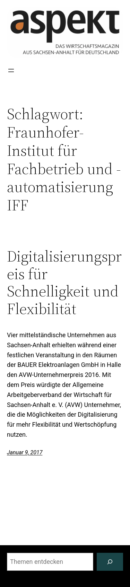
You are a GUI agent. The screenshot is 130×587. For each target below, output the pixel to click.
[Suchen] (110, 562)
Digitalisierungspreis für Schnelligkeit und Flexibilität (64, 283)
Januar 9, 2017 (24, 452)
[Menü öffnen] (11, 70)
